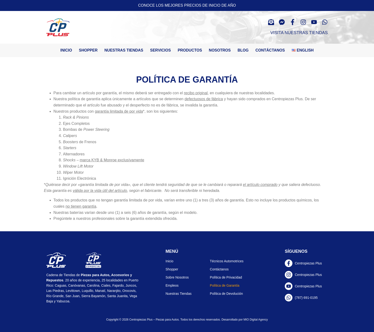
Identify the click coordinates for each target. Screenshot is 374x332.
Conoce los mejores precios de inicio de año (187, 5)
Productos (190, 50)
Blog (243, 50)
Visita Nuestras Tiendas (299, 32)
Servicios (160, 50)
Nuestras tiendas (123, 50)
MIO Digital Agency (256, 319)
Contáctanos (270, 50)
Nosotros (220, 50)
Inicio (66, 50)
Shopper (88, 50)
